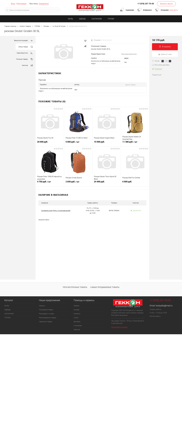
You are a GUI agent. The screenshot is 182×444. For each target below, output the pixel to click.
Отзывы (76, 310)
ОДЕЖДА (82, 19)
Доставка (77, 321)
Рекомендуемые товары (47, 317)
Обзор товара (25, 47)
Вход (13, 4)
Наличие (27, 65)
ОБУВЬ (70, 19)
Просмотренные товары (75, 287)
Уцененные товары (45, 321)
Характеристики (25, 53)
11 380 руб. (135, 142)
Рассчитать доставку (160, 65)
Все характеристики (129, 54)
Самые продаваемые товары (104, 287)
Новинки (42, 306)
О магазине (78, 325)
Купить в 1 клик (165, 54)
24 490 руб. (106, 182)
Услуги (76, 317)
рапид (126, 58)
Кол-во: (157, 61)
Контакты (77, 314)
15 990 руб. (106, 142)
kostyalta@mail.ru (164, 305)
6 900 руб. (135, 182)
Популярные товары (46, 310)
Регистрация (21, 4)
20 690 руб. (49, 142)
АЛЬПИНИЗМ (96, 19)
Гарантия (77, 329)
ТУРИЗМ (111, 19)
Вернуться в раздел (23, 41)
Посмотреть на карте (119, 327)
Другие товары (130, 84)
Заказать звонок (166, 4)
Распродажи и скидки (46, 314)
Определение (44, 4)
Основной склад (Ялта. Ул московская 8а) (55, 210)
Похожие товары (24, 59)
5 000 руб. (78, 142)
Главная (76, 306)
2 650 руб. (78, 182)
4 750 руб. (49, 182)
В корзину (165, 47)
